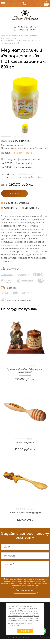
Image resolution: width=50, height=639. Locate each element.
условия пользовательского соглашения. (30, 584)
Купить (14, 193)
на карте (17, 152)
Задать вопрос (25, 590)
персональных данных (36, 579)
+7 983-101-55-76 (27, 30)
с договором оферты (21, 583)
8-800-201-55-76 (27, 26)
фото (29, 152)
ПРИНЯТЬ (25, 631)
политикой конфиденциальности (31, 581)
